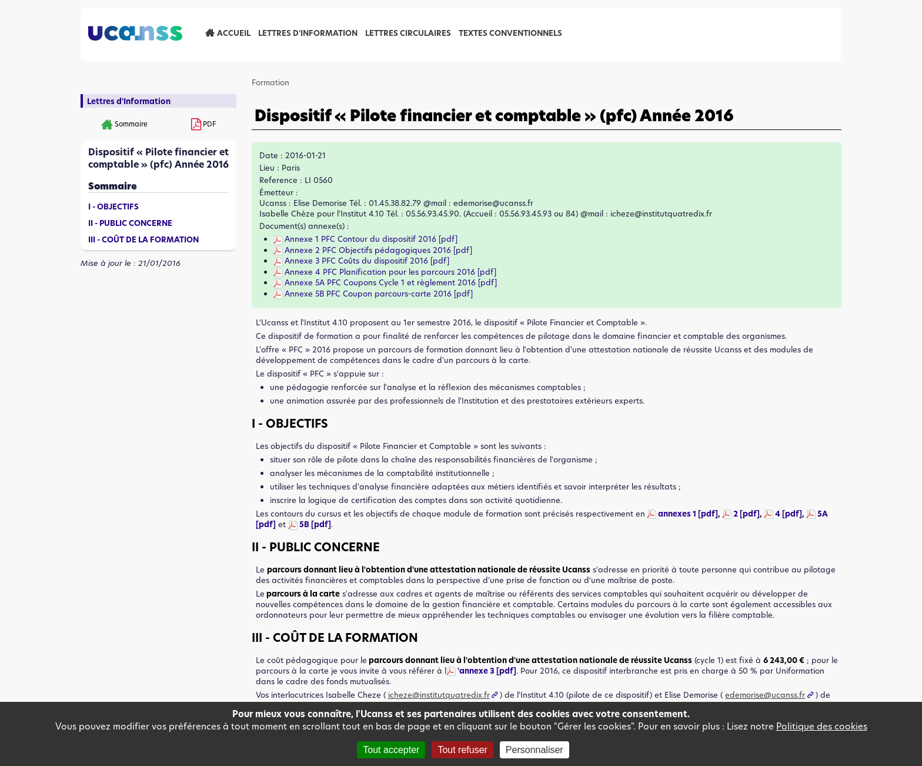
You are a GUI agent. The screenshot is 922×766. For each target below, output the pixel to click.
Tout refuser (462, 750)
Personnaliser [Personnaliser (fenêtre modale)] (534, 750)
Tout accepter (391, 750)
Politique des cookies (821, 726)
